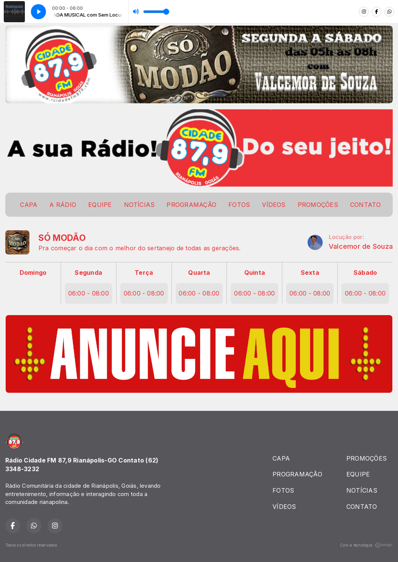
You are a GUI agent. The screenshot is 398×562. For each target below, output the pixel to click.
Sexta (310, 272)
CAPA (28, 204)
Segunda (88, 272)
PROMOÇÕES (318, 204)
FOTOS (239, 204)
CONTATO (365, 204)
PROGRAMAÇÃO (191, 204)
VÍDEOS (273, 204)
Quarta (199, 272)
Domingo (33, 272)
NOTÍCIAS (139, 204)
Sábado (365, 272)
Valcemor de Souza (361, 246)
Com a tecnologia (366, 545)
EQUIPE (100, 204)
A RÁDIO (62, 204)
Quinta (254, 272)
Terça (144, 272)
